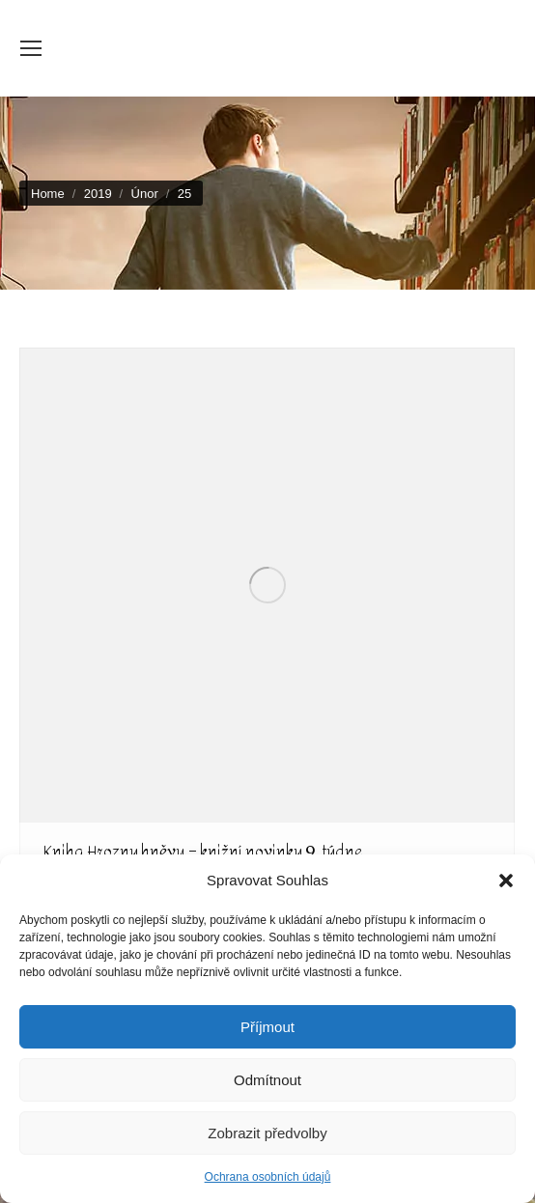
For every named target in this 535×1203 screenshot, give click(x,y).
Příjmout (267, 1027)
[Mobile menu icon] (30, 48)
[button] (506, 880)
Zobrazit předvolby (267, 1133)
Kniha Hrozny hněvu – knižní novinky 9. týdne (202, 851)
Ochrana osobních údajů (268, 1177)
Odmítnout (267, 1080)
